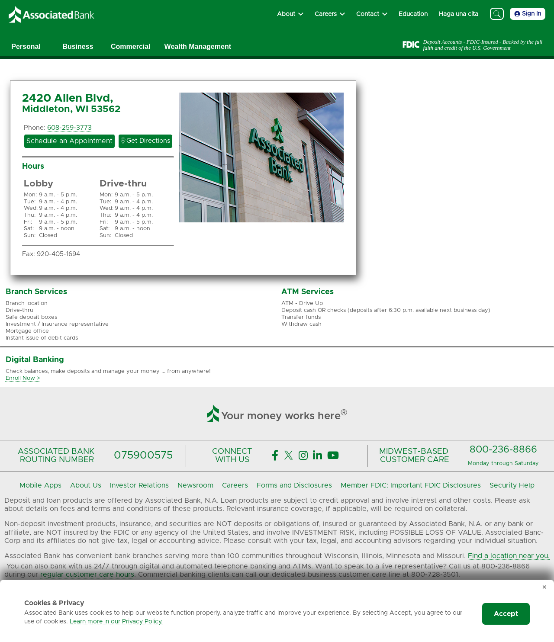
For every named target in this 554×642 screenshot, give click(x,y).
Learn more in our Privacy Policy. (116, 622)
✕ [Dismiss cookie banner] (544, 587)
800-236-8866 (503, 450)
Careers (235, 485)
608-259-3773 (69, 128)
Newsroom (195, 485)
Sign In (527, 14)
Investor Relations (139, 485)
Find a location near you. (509, 555)
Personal (26, 46)
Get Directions (145, 140)
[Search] (497, 14)
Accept (506, 613)
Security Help (512, 485)
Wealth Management (197, 46)
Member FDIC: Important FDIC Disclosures (411, 485)
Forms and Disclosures (294, 485)
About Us (85, 485)
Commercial (131, 46)
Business (77, 46)
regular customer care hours (87, 574)
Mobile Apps (40, 485)
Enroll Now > (23, 378)
